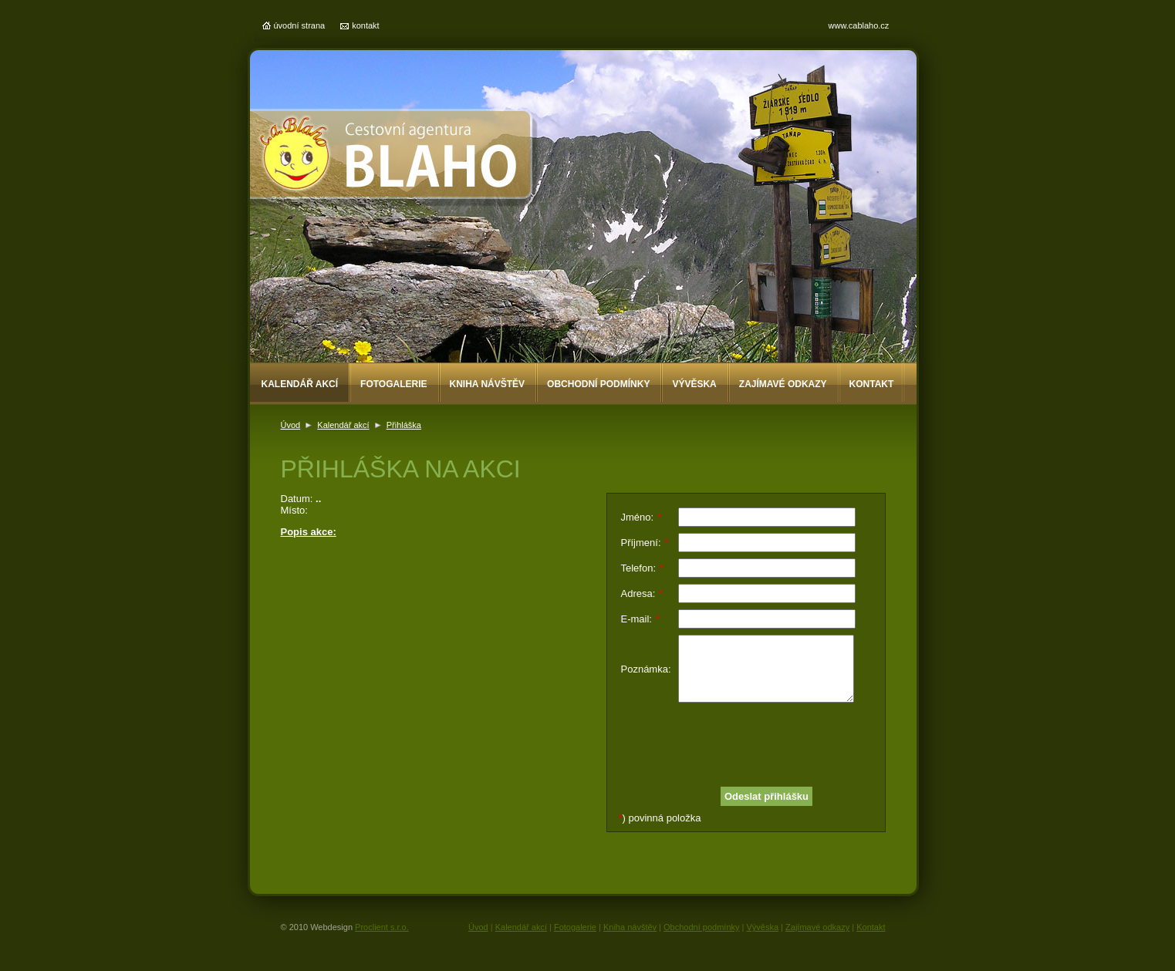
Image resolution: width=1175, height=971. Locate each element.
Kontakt (871, 384)
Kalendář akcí (300, 384)
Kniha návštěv (487, 384)
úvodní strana (300, 25)
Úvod (291, 425)
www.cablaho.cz (859, 25)
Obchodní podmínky (598, 384)
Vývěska (694, 384)
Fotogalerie (393, 384)
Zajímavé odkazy (783, 384)
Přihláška (404, 425)
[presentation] (738, 739)
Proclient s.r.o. (382, 927)
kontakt (365, 25)
